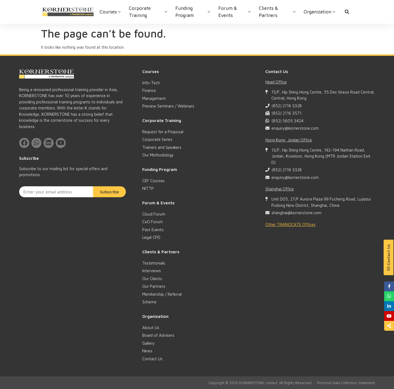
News (147, 351)
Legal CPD (151, 237)
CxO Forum (152, 221)
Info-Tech (151, 82)
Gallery (148, 343)
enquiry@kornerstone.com (295, 128)
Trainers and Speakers (161, 147)
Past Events (153, 229)
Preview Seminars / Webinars (168, 106)
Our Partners (153, 286)
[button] (388, 257)
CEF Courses (153, 180)
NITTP (148, 188)
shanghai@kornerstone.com (296, 212)
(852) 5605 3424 (287, 120)
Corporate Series (157, 139)
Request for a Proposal (162, 131)
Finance (149, 90)
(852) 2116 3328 (286, 105)
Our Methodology (158, 155)
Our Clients (152, 278)
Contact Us (152, 358)
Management (154, 98)
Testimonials (153, 263)
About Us (150, 327)
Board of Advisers (158, 335)
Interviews (151, 270)
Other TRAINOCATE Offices (290, 224)
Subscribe (109, 191)
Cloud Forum (153, 214)
